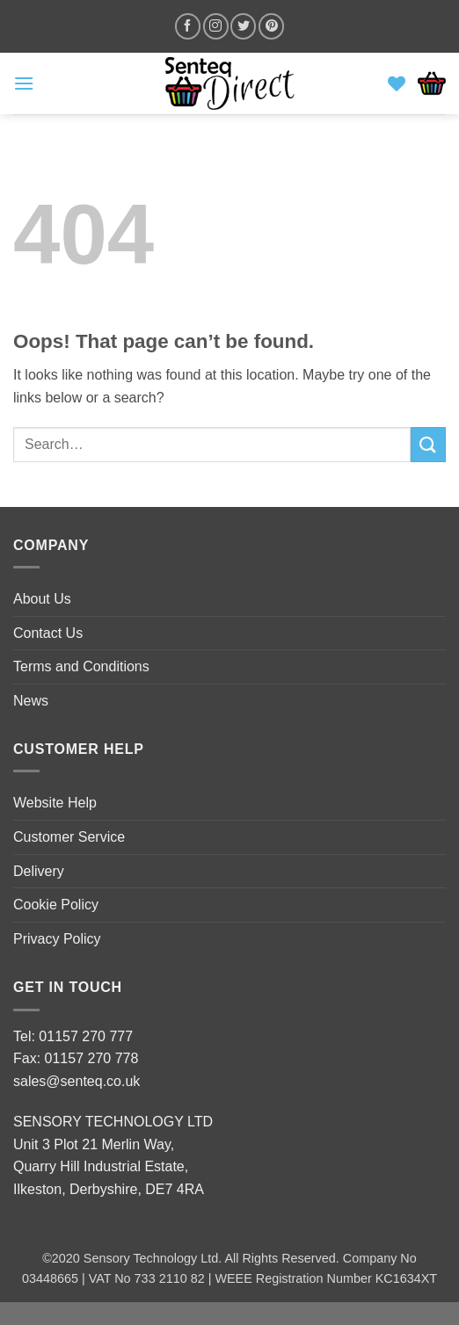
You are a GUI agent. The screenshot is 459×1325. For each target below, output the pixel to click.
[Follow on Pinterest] (271, 26)
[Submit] (428, 444)
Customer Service (69, 836)
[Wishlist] (396, 83)
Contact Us (48, 633)
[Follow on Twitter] (243, 26)
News (30, 700)
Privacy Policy (57, 938)
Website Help (55, 802)
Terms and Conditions (81, 666)
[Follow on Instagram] (216, 26)
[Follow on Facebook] (187, 26)
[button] (23, 83)
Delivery (38, 871)
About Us (42, 598)
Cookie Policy (55, 904)
